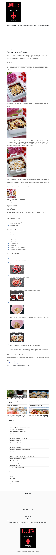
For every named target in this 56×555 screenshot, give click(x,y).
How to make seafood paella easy (16, 440)
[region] (28, 38)
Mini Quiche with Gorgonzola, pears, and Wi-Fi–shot (20, 463)
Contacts (12, 483)
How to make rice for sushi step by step (18, 442)
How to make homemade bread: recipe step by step (20, 449)
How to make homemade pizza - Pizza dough (19, 445)
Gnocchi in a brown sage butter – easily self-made (20, 451)
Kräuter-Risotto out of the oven (16, 454)
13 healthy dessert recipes (15, 424)
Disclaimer (12, 476)
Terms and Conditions (14, 481)
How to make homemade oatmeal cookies (18, 438)
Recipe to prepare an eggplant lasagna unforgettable (20, 427)
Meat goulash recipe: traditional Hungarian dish (19, 436)
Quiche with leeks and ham (15, 465)
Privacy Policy (13, 478)
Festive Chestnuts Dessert (15, 460)
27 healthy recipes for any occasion (17, 429)
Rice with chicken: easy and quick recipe (18, 433)
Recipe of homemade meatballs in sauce (18, 431)
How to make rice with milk (15, 447)
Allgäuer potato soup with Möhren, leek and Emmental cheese (22, 456)
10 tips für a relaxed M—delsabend (17, 467)
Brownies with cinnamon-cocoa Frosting (18, 458)
